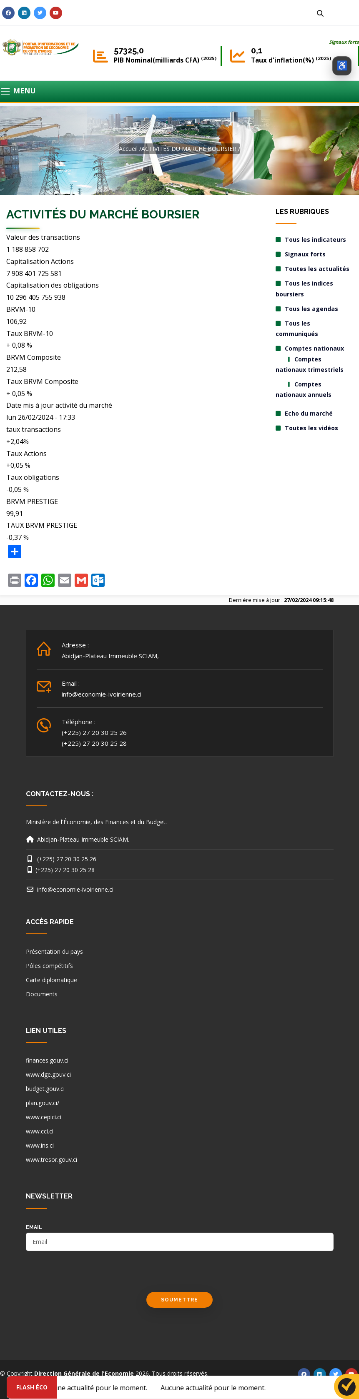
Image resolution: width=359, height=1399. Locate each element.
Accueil (128, 149)
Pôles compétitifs (49, 966)
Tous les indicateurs (315, 239)
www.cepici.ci (43, 1117)
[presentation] (89, 1275)
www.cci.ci (39, 1131)
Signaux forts (344, 42)
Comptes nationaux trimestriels (310, 364)
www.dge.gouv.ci (48, 1074)
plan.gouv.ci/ (42, 1103)
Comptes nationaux (314, 348)
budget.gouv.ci (45, 1089)
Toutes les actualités (317, 269)
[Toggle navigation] (179, 91)
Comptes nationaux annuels (303, 389)
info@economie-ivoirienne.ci (101, 694)
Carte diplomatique (51, 980)
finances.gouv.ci (47, 1060)
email (34, 1227)
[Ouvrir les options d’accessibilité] (341, 65)
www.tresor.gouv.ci (51, 1159)
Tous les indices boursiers (304, 288)
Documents (42, 994)
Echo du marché (309, 413)
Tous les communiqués (297, 328)
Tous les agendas (311, 309)
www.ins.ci (40, 1145)
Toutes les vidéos (311, 428)
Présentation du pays (54, 951)
